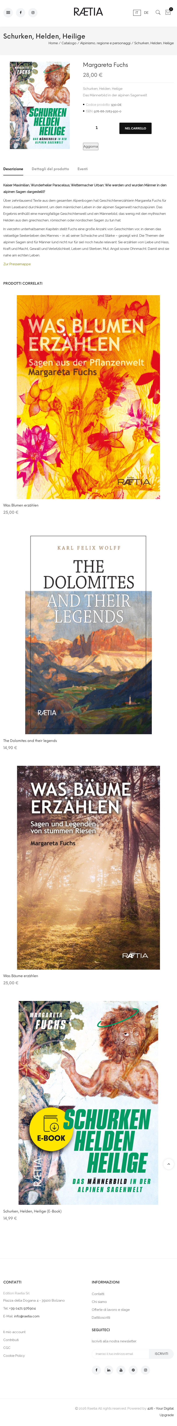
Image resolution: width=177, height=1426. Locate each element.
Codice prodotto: (98, 104)
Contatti (98, 1294)
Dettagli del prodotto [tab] (50, 169)
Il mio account (14, 1332)
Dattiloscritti (101, 1318)
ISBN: (89, 111)
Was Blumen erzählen (21, 505)
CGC (7, 1348)
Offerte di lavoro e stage (111, 1310)
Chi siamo (99, 1302)
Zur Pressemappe (17, 264)
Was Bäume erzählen (20, 976)
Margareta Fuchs (105, 65)
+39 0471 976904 (22, 1308)
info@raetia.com (26, 1316)
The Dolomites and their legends (30, 741)
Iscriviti (161, 1354)
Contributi (11, 1340)
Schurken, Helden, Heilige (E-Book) (32, 1211)
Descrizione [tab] (13, 169)
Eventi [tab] (83, 169)
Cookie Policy (14, 1356)
